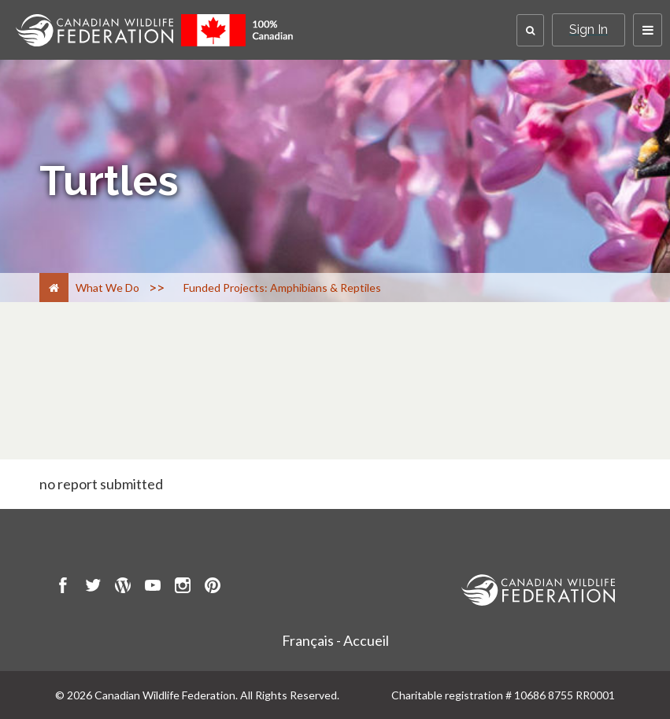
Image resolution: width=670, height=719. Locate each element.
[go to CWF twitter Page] (93, 587)
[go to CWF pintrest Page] (212, 587)
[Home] (53, 287)
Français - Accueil (335, 640)
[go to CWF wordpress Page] (123, 587)
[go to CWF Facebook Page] (63, 587)
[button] (530, 30)
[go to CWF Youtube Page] (153, 587)
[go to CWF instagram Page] (183, 587)
